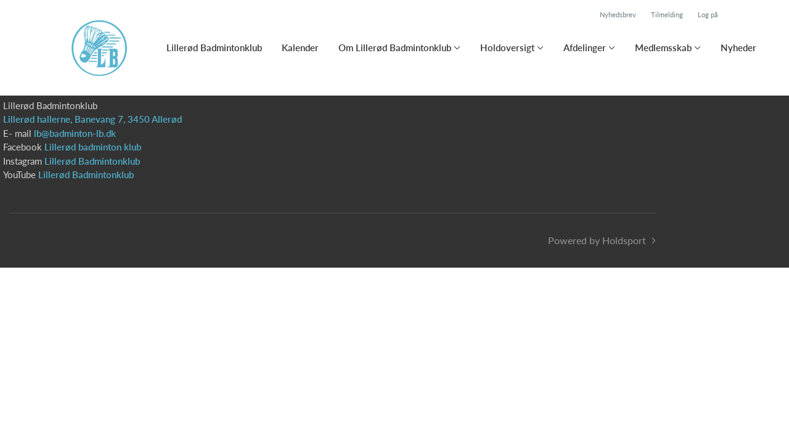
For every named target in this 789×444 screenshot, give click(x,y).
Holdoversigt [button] (507, 47)
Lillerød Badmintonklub (214, 47)
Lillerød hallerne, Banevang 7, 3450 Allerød (92, 119)
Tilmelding (667, 14)
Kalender (300, 47)
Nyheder (738, 47)
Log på (707, 14)
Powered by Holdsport (597, 240)
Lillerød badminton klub (92, 146)
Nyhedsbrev (618, 14)
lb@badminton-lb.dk (75, 133)
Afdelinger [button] (584, 47)
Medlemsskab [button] (663, 47)
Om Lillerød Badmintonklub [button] (394, 47)
